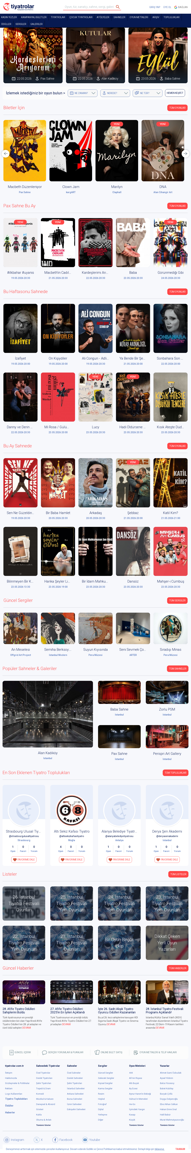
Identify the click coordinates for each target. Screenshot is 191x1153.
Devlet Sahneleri (75, 1078)
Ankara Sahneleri (75, 1094)
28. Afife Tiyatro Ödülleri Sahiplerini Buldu (19, 1010)
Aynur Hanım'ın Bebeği (140, 1094)
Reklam (8, 1088)
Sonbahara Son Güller (173, 358)
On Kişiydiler (58, 358)
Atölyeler (103, 17)
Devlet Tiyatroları (44, 1078)
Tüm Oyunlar (177, 107)
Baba (133, 273)
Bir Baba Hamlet (58, 513)
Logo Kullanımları (13, 1094)
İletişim (8, 1072)
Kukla (39, 1114)
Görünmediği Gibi (170, 273)
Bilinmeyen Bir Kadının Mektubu (31, 581)
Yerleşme (102, 1114)
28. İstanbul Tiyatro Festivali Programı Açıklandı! (164, 1010)
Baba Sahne (119, 709)
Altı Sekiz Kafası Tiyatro (72, 831)
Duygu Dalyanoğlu (169, 1099)
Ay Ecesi (133, 1088)
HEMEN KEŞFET (175, 93)
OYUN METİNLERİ (139, 17)
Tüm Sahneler (177, 668)
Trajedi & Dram (43, 1088)
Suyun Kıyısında (95, 650)
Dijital (101, 1109)
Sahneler (119, 17)
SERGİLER (21, 24)
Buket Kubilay (166, 1088)
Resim (101, 1094)
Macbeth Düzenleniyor (25, 187)
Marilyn (116, 187)
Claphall (116, 192)
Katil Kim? (170, 513)
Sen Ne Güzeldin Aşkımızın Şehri (31, 513)
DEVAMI (26, 1027)
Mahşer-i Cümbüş (170, 581)
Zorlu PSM (167, 709)
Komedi (40, 1094)
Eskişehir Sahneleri (76, 1109)
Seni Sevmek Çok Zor (135, 650)
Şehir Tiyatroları (43, 1083)
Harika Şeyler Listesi (59, 581)
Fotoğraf (102, 1104)
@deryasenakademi (167, 836)
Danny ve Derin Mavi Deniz (27, 427)
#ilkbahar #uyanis (20, 273)
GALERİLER (37, 24)
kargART (71, 192)
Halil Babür (165, 1114)
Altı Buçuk (134, 1083)
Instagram (14, 1140)
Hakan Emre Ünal (168, 1109)
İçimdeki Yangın (137, 1109)
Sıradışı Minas (170, 650)
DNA (162, 187)
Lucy (95, 427)
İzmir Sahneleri (74, 1104)
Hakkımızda (11, 1078)
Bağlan (181, 7)
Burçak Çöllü (166, 1094)
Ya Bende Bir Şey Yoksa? (137, 358)
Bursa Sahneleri (74, 1099)
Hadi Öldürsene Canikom (138, 427)
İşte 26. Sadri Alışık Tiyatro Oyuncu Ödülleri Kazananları (117, 1010)
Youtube (91, 1140)
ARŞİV (155, 17)
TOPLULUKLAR (172, 17)
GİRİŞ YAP (154, 7)
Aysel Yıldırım (166, 1078)
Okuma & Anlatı (43, 1119)
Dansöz (133, 581)
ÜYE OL (167, 7)
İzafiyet (20, 358)
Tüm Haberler (177, 968)
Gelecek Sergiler (106, 1078)
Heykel (101, 1099)
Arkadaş (95, 513)
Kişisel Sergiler (105, 1083)
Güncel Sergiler (105, 1072)
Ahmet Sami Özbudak (170, 1072)
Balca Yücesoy (167, 1083)
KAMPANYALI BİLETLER (34, 17)
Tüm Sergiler (177, 600)
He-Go (132, 1104)
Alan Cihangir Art (162, 192)
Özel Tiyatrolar (43, 1072)
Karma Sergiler (105, 1088)
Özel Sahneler (73, 1072)
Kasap (132, 1114)
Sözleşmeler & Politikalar (17, 1083)
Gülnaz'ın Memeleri (138, 1099)
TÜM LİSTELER (178, 874)
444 (131, 1072)
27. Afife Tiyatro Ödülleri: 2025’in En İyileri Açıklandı (67, 1010)
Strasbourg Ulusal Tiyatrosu (27, 831)
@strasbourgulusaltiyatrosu (24, 836)
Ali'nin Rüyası (135, 1078)
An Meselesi (20, 650)
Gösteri (39, 1109)
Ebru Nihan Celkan (169, 1104)
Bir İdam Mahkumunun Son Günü (107, 581)
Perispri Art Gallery (167, 754)
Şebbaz (133, 513)
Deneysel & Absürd (45, 1104)
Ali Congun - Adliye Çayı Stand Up (107, 358)
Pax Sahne (25, 192)
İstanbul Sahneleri (76, 1088)
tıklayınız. (160, 1149)
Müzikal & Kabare (44, 1099)
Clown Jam (70, 187)
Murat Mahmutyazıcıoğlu (172, 1119)
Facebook (62, 1140)
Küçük (132, 1119)
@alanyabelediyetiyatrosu (119, 836)
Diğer (100, 1119)
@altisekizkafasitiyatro (71, 836)
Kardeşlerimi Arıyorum (99, 273)
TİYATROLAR (58, 17)
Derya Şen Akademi (167, 831)
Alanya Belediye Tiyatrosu (121, 831)
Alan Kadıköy (48, 753)
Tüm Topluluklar (175, 772)
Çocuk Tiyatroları (80, 17)
